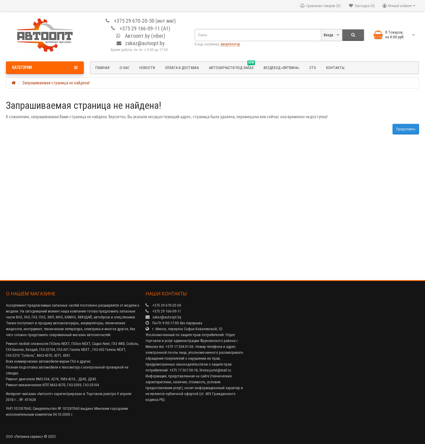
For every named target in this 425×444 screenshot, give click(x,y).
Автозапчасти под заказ (232, 67)
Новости (147, 67)
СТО (312, 67)
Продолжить (405, 129)
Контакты (335, 67)
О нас (124, 67)
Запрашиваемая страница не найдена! (56, 82)
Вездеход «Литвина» (281, 67)
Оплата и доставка (182, 67)
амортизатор (230, 44)
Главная (102, 67)
